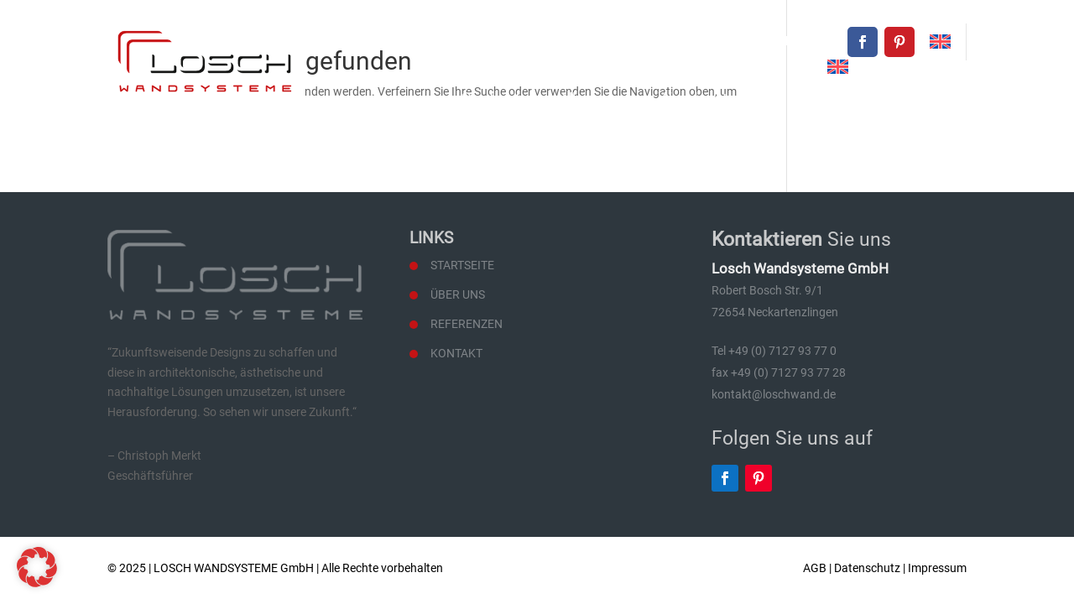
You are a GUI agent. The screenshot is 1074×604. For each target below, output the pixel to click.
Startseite (495, 98)
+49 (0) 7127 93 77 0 (617, 41)
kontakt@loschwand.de (772, 41)
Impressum (937, 568)
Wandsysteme (708, 98)
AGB (814, 568)
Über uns (593, 98)
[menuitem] (940, 42)
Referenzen (831, 98)
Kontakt (932, 98)
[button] (37, 567)
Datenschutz (867, 568)
